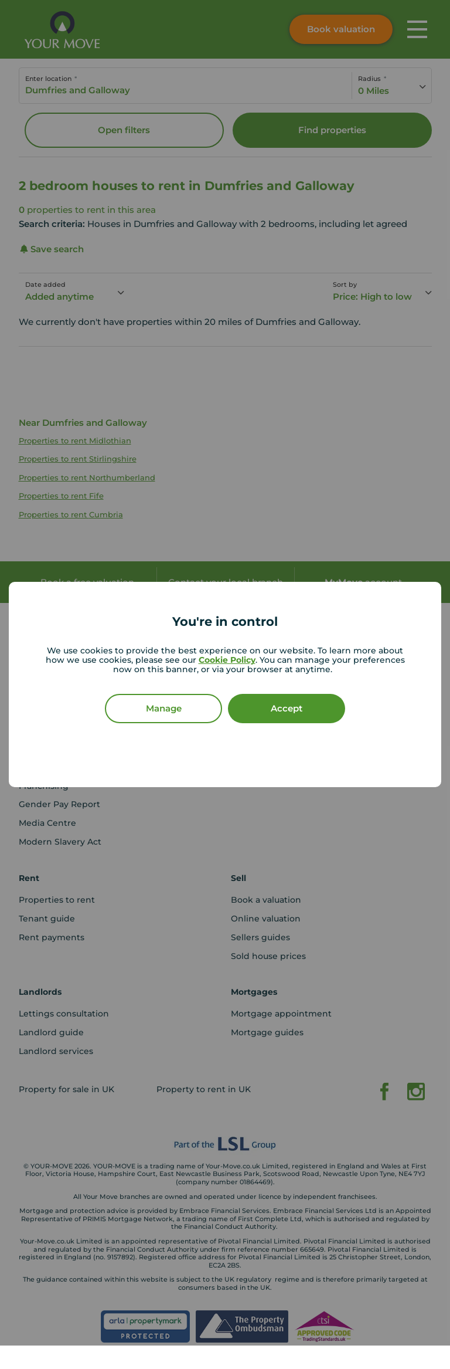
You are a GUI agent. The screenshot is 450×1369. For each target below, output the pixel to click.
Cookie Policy (227, 660)
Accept (286, 708)
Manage (164, 708)
